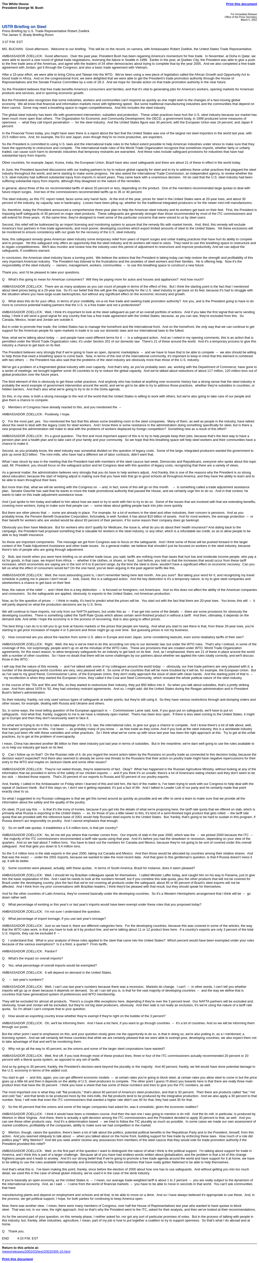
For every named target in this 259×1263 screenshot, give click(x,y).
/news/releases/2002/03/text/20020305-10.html (36, 1251)
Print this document (241, 4)
